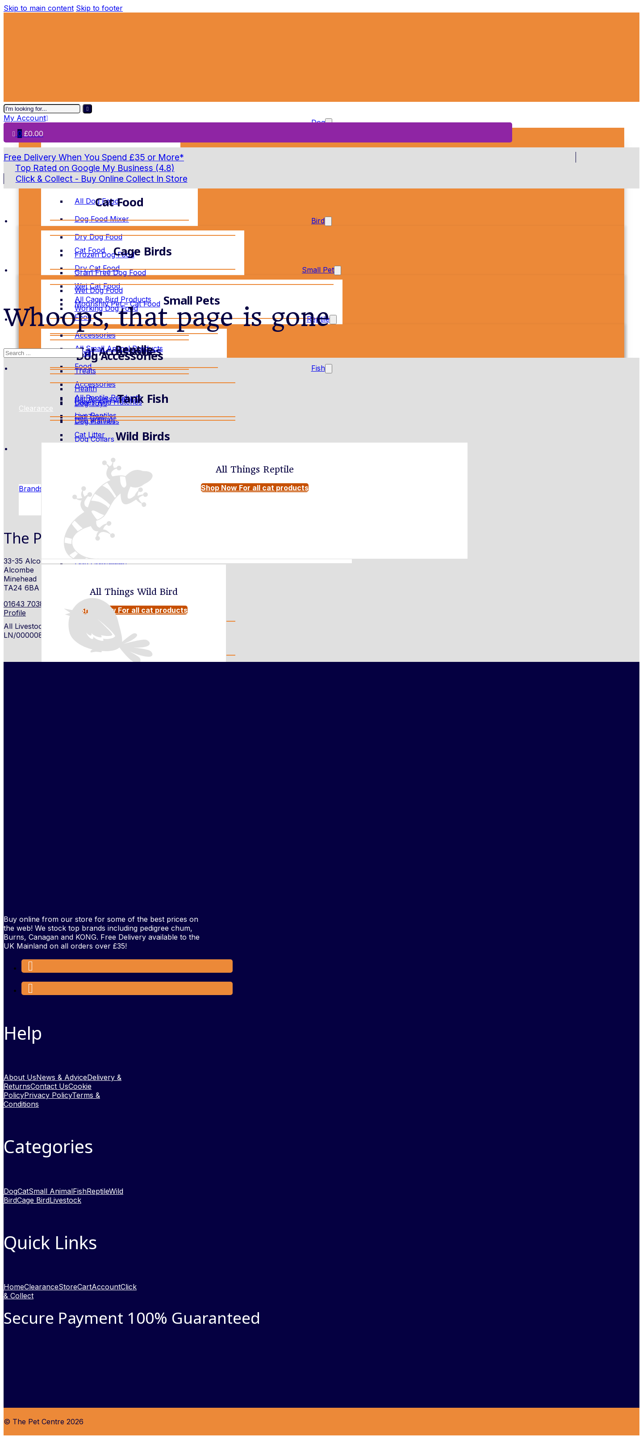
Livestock (65, 1200)
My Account (26, 117)
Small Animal (51, 1191)
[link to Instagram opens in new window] (30, 990)
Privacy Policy (48, 1095)
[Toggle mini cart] (28, 133)
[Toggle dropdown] (328, 221)
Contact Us (49, 1086)
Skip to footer (99, 8)
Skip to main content (39, 8)
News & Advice (61, 1077)
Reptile (98, 1191)
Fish (318, 368)
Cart (84, 1286)
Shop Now (255, 487)
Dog (10, 1191)
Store (67, 1286)
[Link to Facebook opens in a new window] (30, 968)
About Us (20, 1077)
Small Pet (318, 269)
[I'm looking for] (87, 108)
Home (14, 1286)
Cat (23, 1191)
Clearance (41, 1286)
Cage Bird (33, 1200)
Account (106, 1286)
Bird (318, 220)
